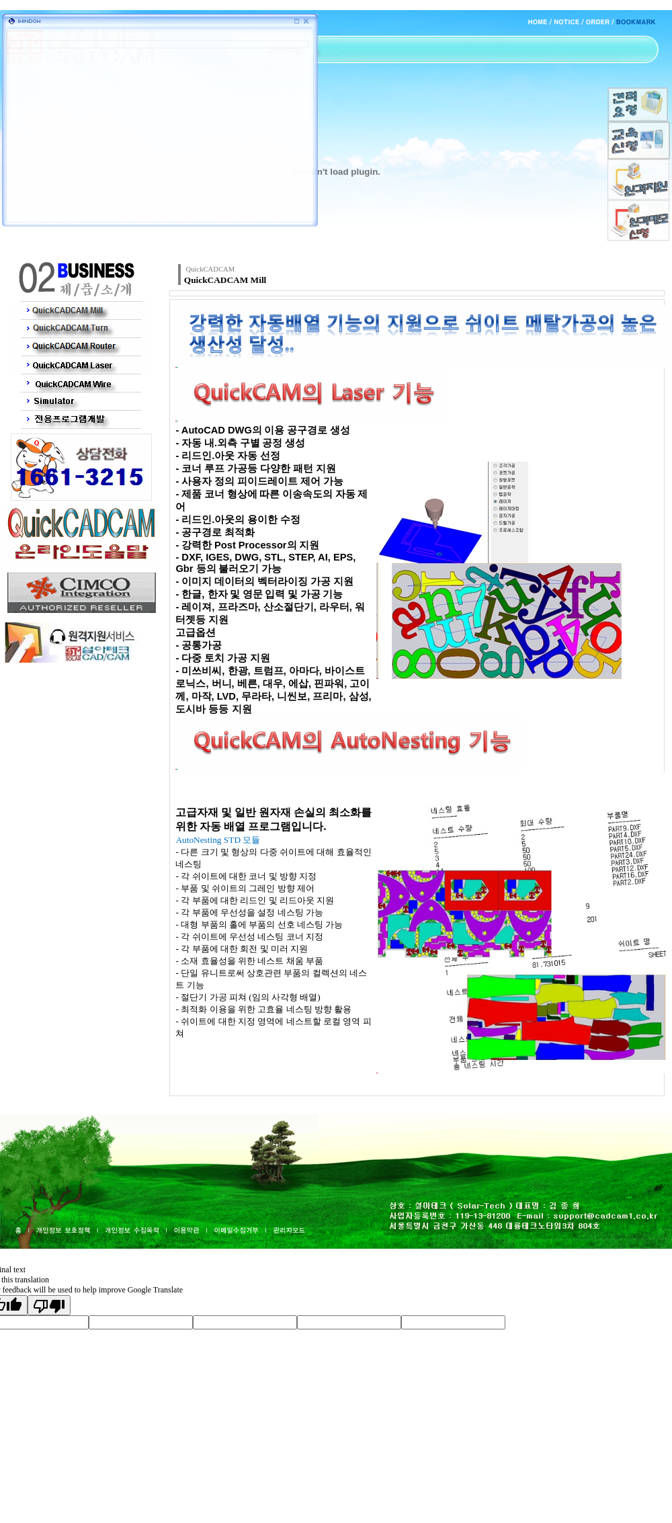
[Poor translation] (49, 1305)
